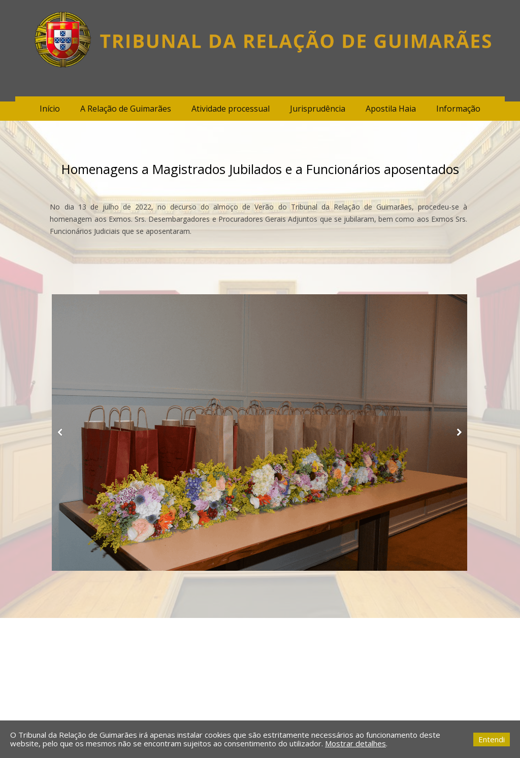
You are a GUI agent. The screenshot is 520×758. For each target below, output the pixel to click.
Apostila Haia (391, 108)
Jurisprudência (317, 108)
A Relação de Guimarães (125, 108)
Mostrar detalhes (355, 743)
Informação (458, 108)
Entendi (491, 739)
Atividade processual (230, 108)
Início (50, 108)
